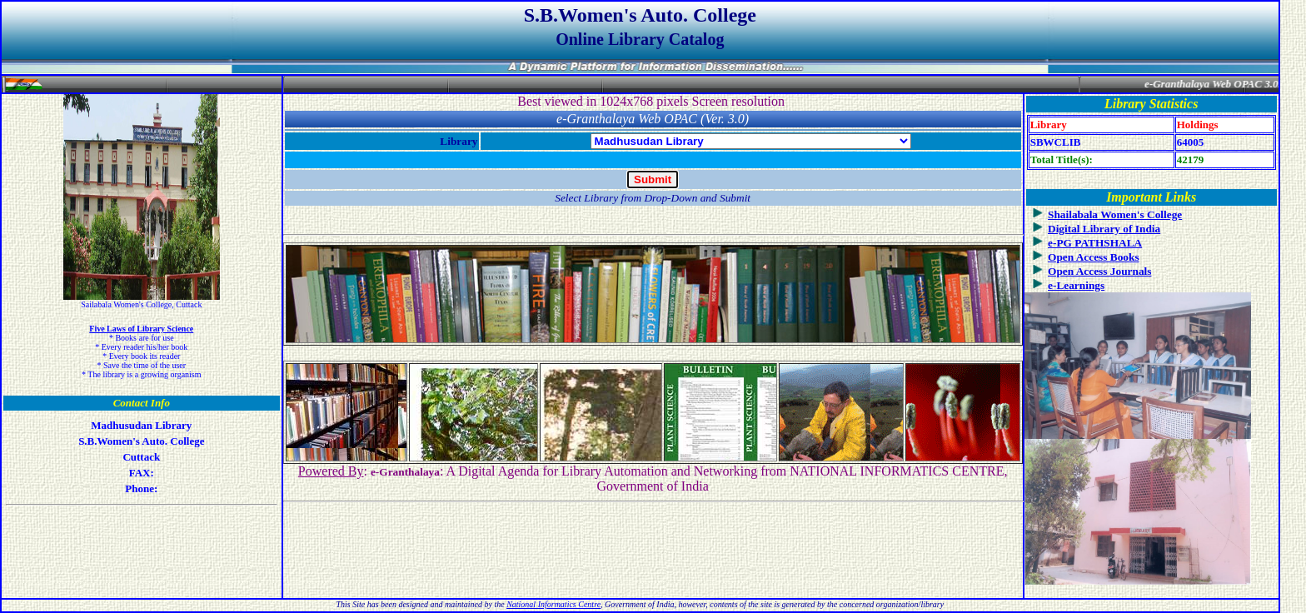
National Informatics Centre (553, 604)
